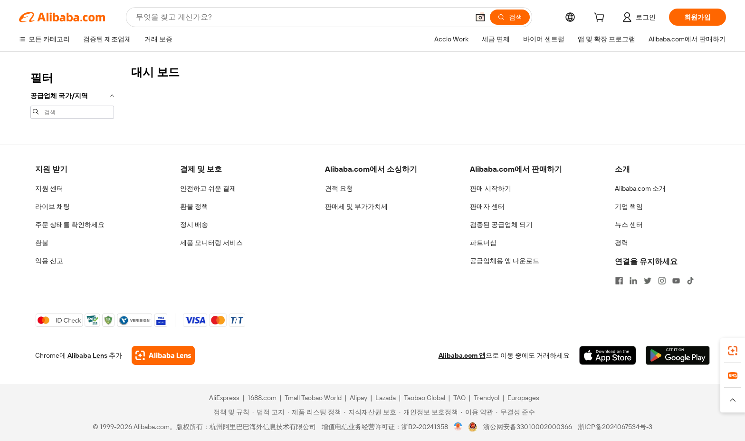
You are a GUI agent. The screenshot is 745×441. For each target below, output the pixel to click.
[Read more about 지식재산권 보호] (370, 412)
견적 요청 (339, 188)
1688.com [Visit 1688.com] (262, 398)
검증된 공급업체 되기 (501, 224)
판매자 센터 (487, 206)
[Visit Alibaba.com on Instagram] (662, 280)
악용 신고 (49, 261)
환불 (41, 242)
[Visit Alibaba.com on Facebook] (619, 280)
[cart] (601, 18)
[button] (480, 17)
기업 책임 (629, 206)
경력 (621, 242)
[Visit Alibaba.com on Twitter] (647, 280)
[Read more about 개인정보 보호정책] (428, 412)
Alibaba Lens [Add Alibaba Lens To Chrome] (87, 355)
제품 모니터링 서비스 (211, 242)
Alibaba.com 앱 (462, 355)
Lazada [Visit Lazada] (385, 398)
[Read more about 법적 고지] (268, 412)
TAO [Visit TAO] (459, 398)
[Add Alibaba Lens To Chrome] (163, 355)
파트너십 (483, 242)
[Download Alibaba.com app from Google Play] (678, 355)
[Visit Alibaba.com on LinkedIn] (633, 280)
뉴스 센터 (629, 224)
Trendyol (486, 398)
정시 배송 (194, 224)
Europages (523, 398)
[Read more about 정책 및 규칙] (229, 412)
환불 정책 (194, 206)
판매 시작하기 (490, 188)
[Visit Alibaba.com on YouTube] (676, 280)
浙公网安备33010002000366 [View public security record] (527, 427)
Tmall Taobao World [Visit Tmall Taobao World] (313, 398)
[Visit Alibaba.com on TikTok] (690, 280)
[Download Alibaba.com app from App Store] (607, 355)
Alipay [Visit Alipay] (358, 398)
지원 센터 (49, 188)
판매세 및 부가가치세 (356, 206)
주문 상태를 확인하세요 (70, 224)
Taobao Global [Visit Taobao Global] (424, 398)
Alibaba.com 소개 (640, 188)
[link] (732, 350)
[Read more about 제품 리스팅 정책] (314, 412)
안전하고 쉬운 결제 (208, 188)
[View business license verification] (458, 426)
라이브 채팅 (52, 206)
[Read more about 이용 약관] (477, 412)
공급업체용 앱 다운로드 (504, 261)
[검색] (510, 17)
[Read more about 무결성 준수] (515, 412)
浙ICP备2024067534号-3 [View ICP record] (615, 427)
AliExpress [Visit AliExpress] (224, 398)
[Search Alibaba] (301, 17)
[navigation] (72, 94)
